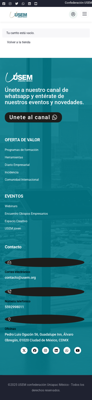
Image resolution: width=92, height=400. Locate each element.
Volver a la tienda (18, 42)
